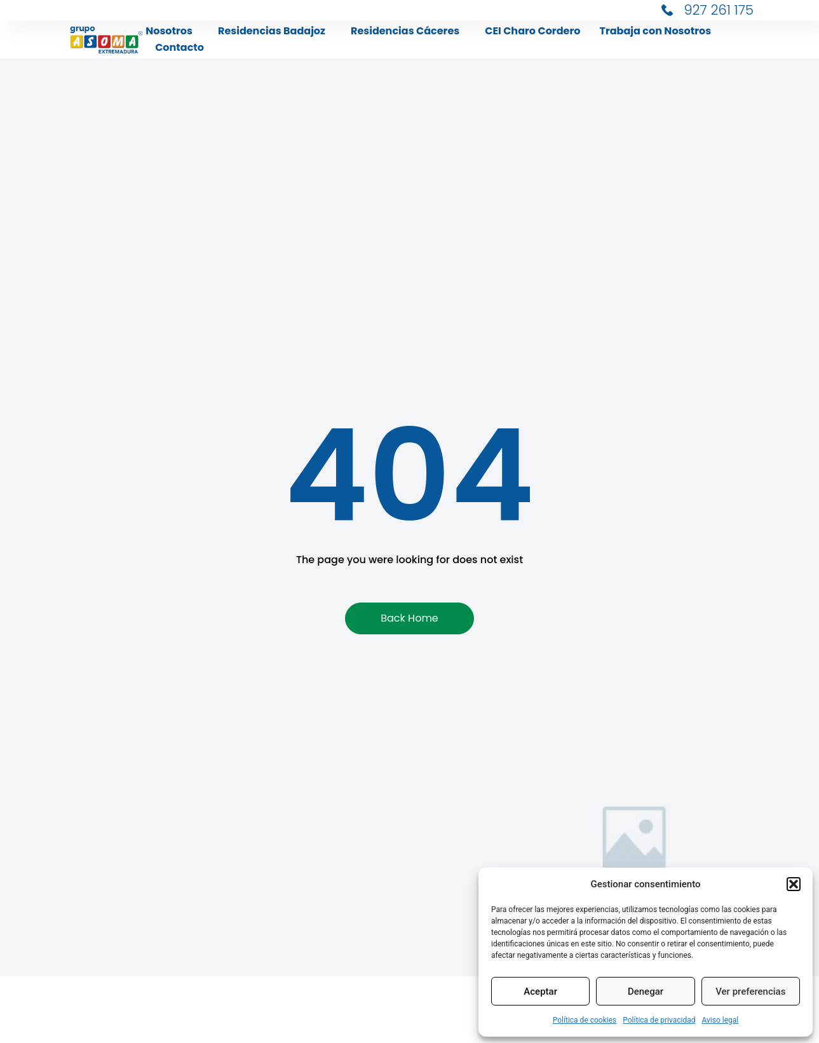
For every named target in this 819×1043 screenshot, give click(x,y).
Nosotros (172, 31)
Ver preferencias (750, 991)
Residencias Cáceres (408, 31)
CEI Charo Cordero (532, 31)
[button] (793, 884)
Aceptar (540, 991)
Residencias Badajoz (275, 31)
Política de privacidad (659, 1020)
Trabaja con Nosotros (655, 31)
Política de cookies (585, 1020)
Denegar (645, 991)
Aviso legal (719, 1020)
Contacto (179, 47)
